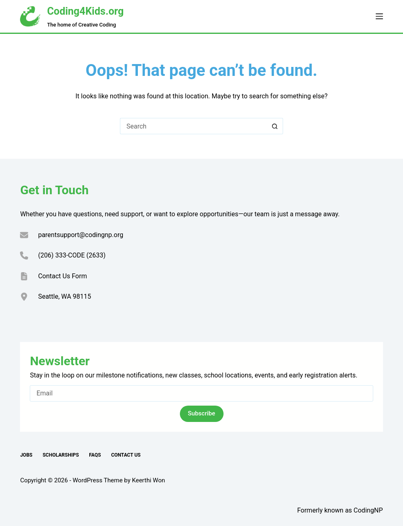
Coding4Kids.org (85, 11)
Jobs (26, 455)
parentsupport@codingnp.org (80, 235)
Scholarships (60, 455)
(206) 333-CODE (61, 255)
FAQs (95, 455)
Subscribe (201, 413)
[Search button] (275, 126)
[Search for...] (193, 126)
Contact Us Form (62, 276)
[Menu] (379, 16)
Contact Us (125, 455)
